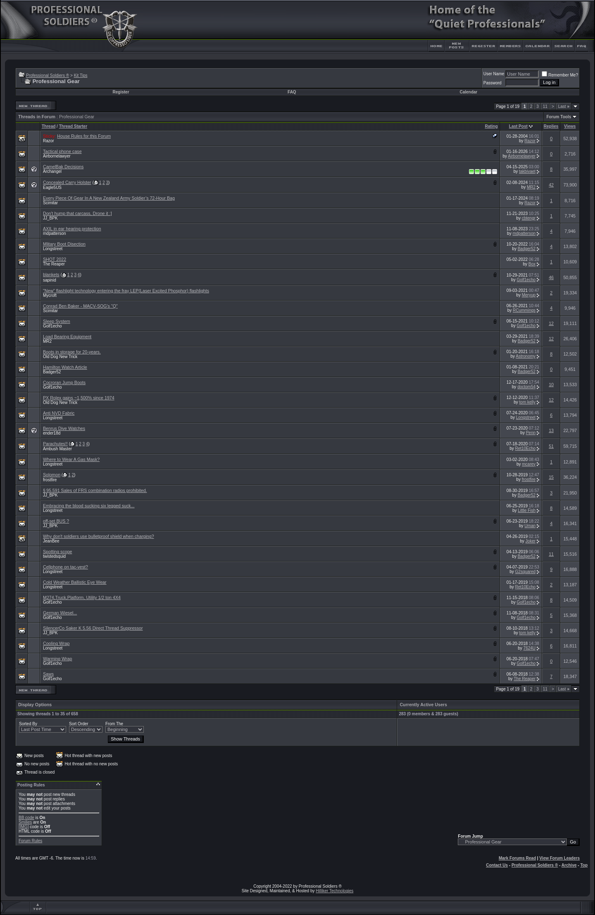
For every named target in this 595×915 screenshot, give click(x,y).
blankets (51, 274)
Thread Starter (73, 126)
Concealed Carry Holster (67, 182)
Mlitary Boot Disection (64, 243)
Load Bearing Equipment (67, 336)
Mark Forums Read (517, 858)
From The (114, 723)
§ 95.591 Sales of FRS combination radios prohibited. (95, 490)
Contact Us (497, 865)
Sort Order (78, 723)
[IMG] (24, 826)
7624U (530, 648)
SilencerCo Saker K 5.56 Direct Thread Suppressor (93, 628)
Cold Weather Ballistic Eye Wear (75, 582)
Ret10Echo (525, 448)
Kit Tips (81, 75)
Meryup (529, 295)
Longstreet (52, 248)
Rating (491, 126)
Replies (551, 126)
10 (551, 384)
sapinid (49, 280)
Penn (531, 432)
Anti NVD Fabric (58, 413)
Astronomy (526, 356)
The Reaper (54, 264)
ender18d (51, 433)
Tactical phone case (62, 151)
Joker (531, 541)
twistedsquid (54, 556)
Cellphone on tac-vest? (65, 566)
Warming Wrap (57, 658)
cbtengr (529, 218)
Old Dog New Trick (60, 356)
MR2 (531, 187)
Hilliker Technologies (334, 891)
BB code (26, 817)
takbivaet (527, 171)
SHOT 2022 (54, 259)
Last (563, 106)
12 (551, 323)
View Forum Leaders (559, 858)
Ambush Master (57, 449)
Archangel (52, 171)
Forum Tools (558, 117)
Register (121, 92)
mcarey (529, 464)
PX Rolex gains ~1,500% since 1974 (78, 397)
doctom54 (526, 387)
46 (551, 277)
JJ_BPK (50, 218)
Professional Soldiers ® (47, 75)
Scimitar (50, 203)
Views (570, 126)
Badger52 (527, 248)
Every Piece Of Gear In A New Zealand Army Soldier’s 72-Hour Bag (109, 198)
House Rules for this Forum (84, 136)
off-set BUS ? (56, 520)
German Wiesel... (60, 612)
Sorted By (28, 723)
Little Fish (527, 510)
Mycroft (50, 295)
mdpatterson (54, 233)
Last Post (518, 126)
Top (584, 865)
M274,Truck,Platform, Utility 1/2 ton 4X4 (82, 597)
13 (551, 430)
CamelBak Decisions (63, 166)
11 (545, 106)
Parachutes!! (55, 443)
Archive (569, 865)
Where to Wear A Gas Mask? (71, 459)
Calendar (468, 92)
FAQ (292, 92)
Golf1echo (526, 279)
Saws (48, 673)
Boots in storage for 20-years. (72, 351)
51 (551, 446)
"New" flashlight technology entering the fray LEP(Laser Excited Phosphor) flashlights (126, 290)
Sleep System (56, 321)
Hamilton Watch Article (65, 367)
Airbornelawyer (57, 156)
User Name (494, 74)
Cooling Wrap (56, 643)
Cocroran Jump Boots (64, 382)
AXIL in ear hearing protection (72, 228)
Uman (530, 525)
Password (492, 83)
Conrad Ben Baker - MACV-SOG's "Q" (80, 305)
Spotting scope (57, 551)
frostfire (50, 480)
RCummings (524, 310)
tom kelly (527, 402)
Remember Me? (560, 75)
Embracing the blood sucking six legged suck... (89, 505)
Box (532, 264)
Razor (48, 141)
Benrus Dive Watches (64, 428)
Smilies (25, 822)
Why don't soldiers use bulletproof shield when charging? (98, 536)
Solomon (51, 474)
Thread (48, 126)
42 (551, 184)
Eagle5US (52, 187)
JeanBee (51, 541)
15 (551, 477)
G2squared (525, 571)
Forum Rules (30, 841)
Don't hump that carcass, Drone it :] (77, 213)
